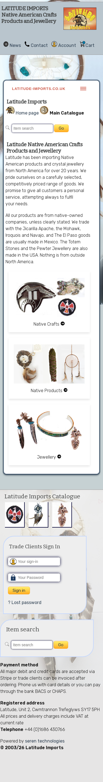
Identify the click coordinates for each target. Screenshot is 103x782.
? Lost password (24, 602)
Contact (39, 45)
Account (67, 45)
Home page (27, 113)
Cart (89, 45)
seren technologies (45, 741)
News (15, 45)
